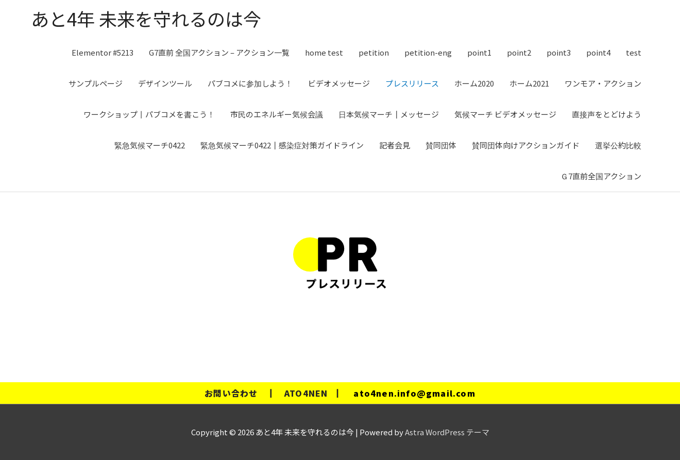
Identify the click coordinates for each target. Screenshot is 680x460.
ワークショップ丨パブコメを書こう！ (149, 114)
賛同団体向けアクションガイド (526, 145)
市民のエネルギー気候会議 (276, 114)
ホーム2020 (474, 83)
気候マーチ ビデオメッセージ (505, 114)
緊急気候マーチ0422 (149, 145)
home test (324, 52)
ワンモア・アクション (603, 83)
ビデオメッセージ (339, 83)
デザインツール (165, 83)
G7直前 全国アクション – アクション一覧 (219, 52)
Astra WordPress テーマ (447, 432)
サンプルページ (96, 83)
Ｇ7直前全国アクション (600, 176)
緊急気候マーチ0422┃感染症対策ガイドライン (282, 145)
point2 (519, 52)
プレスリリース (412, 83)
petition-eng (428, 52)
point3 (559, 52)
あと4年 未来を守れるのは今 (146, 18)
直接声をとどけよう (606, 114)
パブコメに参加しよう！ (250, 83)
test (633, 52)
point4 (598, 52)
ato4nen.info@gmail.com (414, 393)
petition (374, 52)
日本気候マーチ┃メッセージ (388, 114)
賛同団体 (441, 145)
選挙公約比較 (618, 145)
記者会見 (394, 145)
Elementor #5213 (102, 52)
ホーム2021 (529, 83)
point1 (479, 52)
